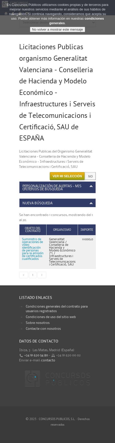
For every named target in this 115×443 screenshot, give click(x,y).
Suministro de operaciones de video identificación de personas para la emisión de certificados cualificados (32, 249)
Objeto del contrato (33, 230)
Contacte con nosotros (43, 328)
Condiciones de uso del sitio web (51, 317)
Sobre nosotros (38, 322)
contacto (48, 360)
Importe (86, 230)
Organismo (62, 230)
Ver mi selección (67, 176)
